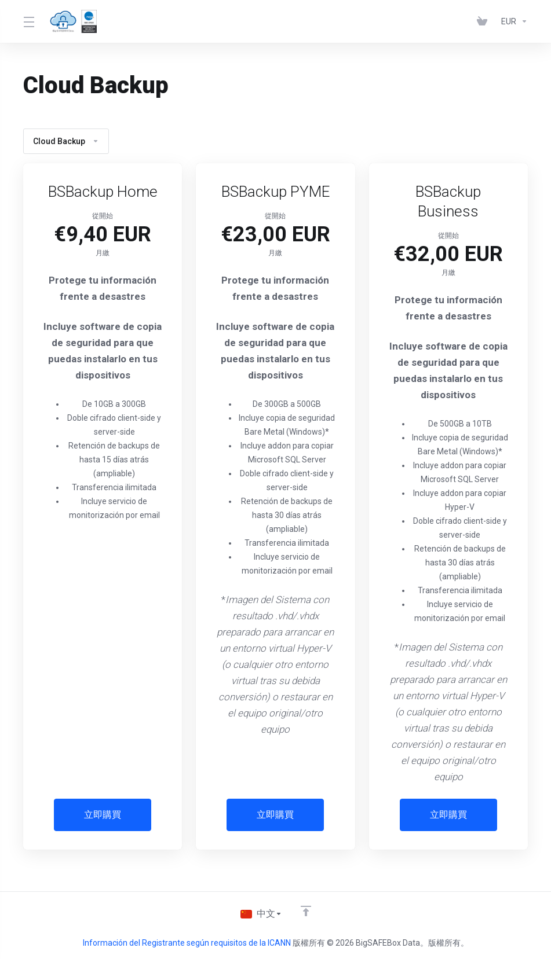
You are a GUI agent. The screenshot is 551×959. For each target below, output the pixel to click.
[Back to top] (306, 911)
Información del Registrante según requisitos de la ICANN (188, 942)
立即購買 (102, 815)
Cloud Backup (66, 141)
